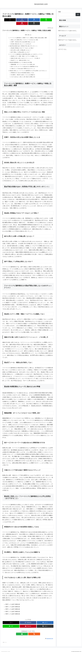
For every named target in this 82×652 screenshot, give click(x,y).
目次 (26, 31)
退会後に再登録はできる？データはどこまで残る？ (22, 44)
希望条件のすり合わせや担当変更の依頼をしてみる (22, 70)
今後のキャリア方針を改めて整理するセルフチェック (22, 66)
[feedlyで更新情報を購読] (26, 632)
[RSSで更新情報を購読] (29, 632)
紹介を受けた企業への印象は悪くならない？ (20, 47)
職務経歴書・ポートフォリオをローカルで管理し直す (22, 62)
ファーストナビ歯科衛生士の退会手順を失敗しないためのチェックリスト (26, 51)
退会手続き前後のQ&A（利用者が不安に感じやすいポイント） (24, 42)
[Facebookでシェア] (15, 19)
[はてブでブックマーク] (24, 19)
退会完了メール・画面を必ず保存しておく (20, 57)
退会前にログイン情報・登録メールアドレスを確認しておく (24, 53)
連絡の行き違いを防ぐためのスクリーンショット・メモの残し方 (25, 55)
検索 (59, 11)
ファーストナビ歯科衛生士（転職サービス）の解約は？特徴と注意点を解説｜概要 (28, 34)
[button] (50, 19)
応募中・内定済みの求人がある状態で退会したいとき (22, 38)
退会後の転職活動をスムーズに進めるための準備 (20, 60)
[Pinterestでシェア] (41, 19)
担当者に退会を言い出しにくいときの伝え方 (20, 40)
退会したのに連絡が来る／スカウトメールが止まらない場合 (24, 36)
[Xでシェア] (6, 19)
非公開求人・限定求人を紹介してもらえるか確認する (22, 73)
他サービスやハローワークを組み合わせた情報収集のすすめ (24, 64)
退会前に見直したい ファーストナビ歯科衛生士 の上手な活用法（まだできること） (29, 68)
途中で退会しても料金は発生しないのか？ (20, 49)
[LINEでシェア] (32, 19)
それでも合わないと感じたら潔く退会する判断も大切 (22, 75)
